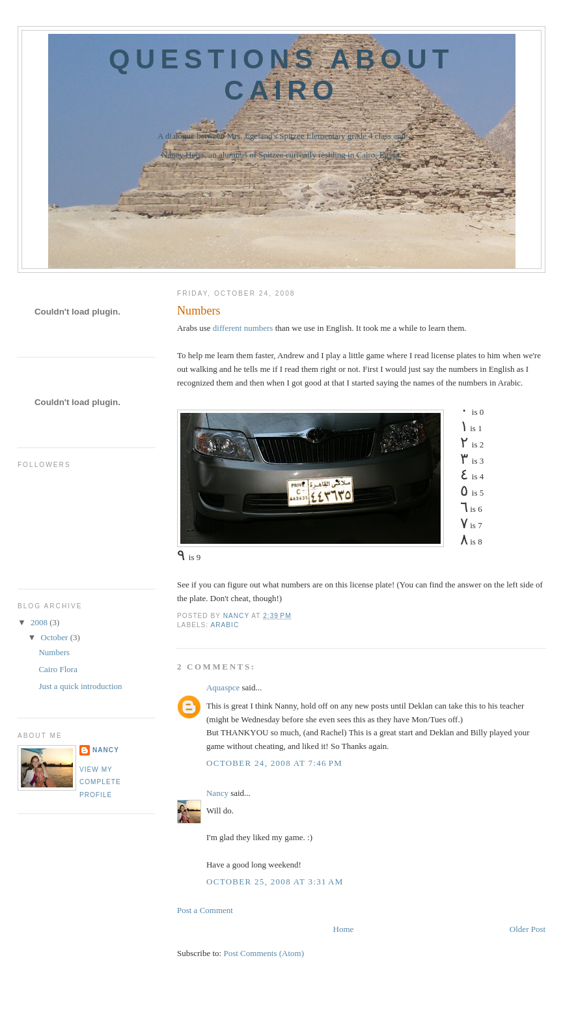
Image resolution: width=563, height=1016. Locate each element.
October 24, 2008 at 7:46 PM (274, 763)
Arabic (224, 624)
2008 (40, 622)
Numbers (54, 652)
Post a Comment (205, 910)
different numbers (243, 328)
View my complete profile (100, 782)
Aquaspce (223, 687)
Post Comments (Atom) (263, 953)
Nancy (217, 793)
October (55, 637)
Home (343, 929)
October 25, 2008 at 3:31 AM (275, 881)
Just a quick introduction (80, 686)
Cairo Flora (57, 669)
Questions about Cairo (281, 75)
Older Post (527, 929)
